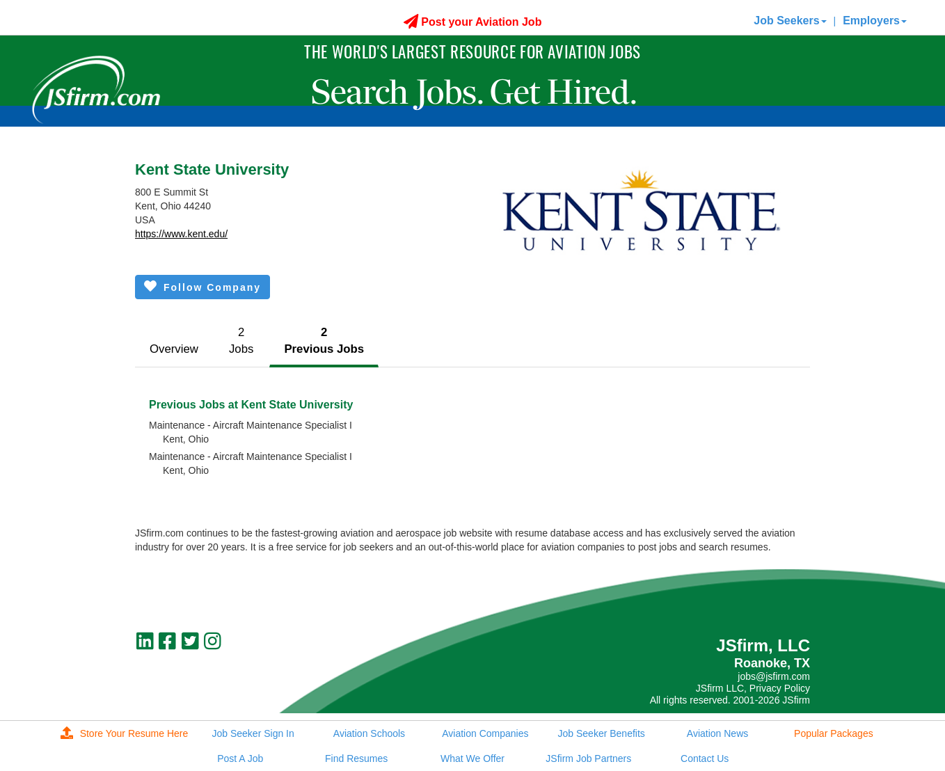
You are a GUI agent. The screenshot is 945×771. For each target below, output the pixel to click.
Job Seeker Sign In (253, 733)
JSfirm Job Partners (588, 758)
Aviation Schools (369, 733)
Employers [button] (875, 20)
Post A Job (240, 758)
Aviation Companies (485, 733)
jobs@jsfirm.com (774, 676)
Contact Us (705, 758)
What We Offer (472, 758)
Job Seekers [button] (790, 20)
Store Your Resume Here (125, 733)
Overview (174, 349)
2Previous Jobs (324, 341)
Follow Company (202, 286)
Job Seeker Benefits (601, 733)
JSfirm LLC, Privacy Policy (753, 688)
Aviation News (717, 733)
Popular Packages (833, 733)
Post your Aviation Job (473, 22)
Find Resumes (356, 758)
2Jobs (241, 341)
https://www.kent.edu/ (181, 233)
